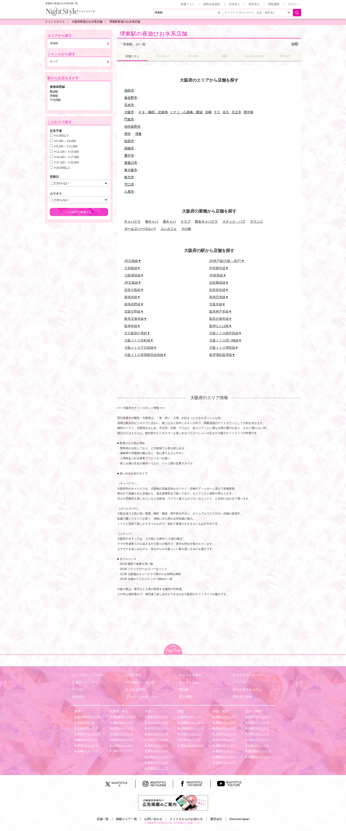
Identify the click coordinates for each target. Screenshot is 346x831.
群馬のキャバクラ (87, 745)
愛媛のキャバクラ (225, 756)
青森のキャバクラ (122, 722)
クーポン (78, 689)
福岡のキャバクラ (258, 716)
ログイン (293, 4)
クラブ (185, 221)
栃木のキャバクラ (87, 739)
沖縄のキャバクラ (258, 756)
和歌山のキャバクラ (192, 745)
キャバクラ (132, 221)
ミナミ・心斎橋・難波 (186, 112)
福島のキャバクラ (122, 750)
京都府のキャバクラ (192, 722)
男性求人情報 (242, 697)
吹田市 (129, 141)
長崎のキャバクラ (258, 728)
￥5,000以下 (61, 135)
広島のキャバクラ (225, 733)
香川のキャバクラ (225, 750)
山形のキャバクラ (122, 745)
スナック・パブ (233, 221)
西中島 (248, 112)
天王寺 (236, 112)
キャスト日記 (188, 682)
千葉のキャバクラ (87, 728)
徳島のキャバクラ (225, 745)
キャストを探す (190, 675)
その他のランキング (140, 682)
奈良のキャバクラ (190, 739)
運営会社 (216, 819)
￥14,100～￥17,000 (66, 157)
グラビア (238, 682)
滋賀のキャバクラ (190, 716)
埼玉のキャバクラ (87, 722)
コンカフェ (168, 229)
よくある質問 (135, 689)
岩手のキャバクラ (122, 728)
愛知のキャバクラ (157, 762)
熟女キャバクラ (206, 221)
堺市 (127, 134)
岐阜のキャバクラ (157, 750)
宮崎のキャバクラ (258, 745)
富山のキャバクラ (157, 722)
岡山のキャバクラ (225, 728)
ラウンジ (256, 221)
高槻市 (129, 148)
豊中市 (129, 155)
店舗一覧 (103, 819)
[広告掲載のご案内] (173, 802)
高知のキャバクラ (225, 762)
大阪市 (129, 112)
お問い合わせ (153, 819)
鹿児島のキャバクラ (259, 750)
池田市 (129, 90)
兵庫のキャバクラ (190, 733)
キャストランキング (247, 675)
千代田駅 (55, 100)
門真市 (129, 119)
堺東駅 (54, 95)
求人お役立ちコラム (247, 689)
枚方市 (129, 177)
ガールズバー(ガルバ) (140, 229)
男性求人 (254, 4)
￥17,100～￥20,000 (66, 162)
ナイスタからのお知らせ (186, 819)
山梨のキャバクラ (157, 739)
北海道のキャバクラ (124, 716)
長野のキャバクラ (157, 745)
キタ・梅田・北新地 (153, 112)
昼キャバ (169, 221)
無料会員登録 (211, 4)
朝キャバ (151, 221)
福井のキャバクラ (157, 733)
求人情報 (185, 697)
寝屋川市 (130, 163)
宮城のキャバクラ (122, 733)
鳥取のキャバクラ (225, 716)
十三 (217, 112)
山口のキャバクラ (225, 739)
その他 (186, 229)
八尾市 (129, 191)
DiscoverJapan (239, 819)
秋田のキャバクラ (122, 739)
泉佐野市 (130, 98)
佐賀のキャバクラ (258, 722)
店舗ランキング (83, 682)
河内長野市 (132, 126)
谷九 (226, 112)
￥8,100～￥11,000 (65, 146)
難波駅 (54, 91)
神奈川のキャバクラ (89, 733)
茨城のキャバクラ (87, 750)
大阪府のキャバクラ (192, 728)
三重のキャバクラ (157, 768)
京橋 (208, 112)
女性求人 (234, 4)
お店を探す (133, 675)
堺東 (138, 134)
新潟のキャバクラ (157, 716)
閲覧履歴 (273, 4)
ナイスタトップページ (88, 675)
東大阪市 (130, 170)
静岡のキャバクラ (157, 756)
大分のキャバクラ (258, 739)
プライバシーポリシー (141, 697)
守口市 (129, 184)
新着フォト (188, 4)
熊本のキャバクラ (258, 733)
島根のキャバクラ (225, 722)
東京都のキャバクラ (89, 716)
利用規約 (78, 697)
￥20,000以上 (62, 167)
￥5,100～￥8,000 (65, 141)
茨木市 (129, 105)
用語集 (184, 689)
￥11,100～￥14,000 (66, 151)
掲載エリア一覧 (126, 819)
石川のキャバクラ (157, 728)
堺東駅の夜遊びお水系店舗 (153, 34)
